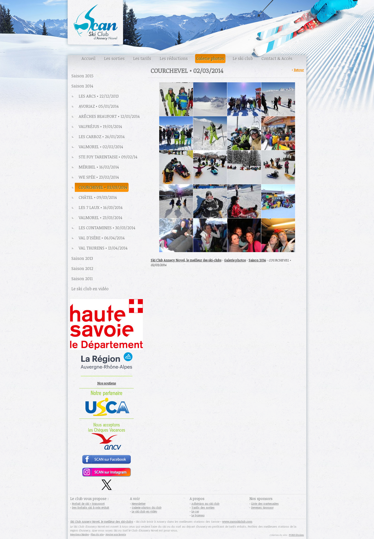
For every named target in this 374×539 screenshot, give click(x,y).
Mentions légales (79, 534)
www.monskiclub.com (237, 521)
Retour (299, 70)
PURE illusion (296, 535)
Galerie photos (235, 260)
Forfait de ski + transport (88, 504)
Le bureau (197, 515)
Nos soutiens (106, 383)
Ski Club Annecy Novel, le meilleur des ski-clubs (186, 260)
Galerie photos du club (147, 507)
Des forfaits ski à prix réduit (90, 507)
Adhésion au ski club (205, 504)
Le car (195, 511)
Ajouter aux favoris (115, 534)
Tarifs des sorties (203, 507)
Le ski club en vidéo (144, 511)
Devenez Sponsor (262, 507)
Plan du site (97, 534)
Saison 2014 (257, 260)
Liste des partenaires (265, 504)
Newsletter (138, 504)
